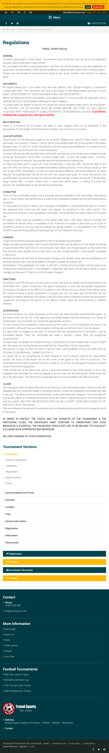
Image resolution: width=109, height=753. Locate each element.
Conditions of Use (59, 743)
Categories (11, 465)
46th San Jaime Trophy (17, 674)
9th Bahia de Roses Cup (27, 29)
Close (88, 7)
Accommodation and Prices (19, 492)
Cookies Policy (88, 743)
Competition (11, 454)
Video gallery (11, 645)
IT (25, 12)
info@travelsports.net (16, 611)
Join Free (9, 656)
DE (30, 12)
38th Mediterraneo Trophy (18, 691)
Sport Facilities (13, 477)
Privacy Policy (74, 743)
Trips (7, 514)
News (7, 639)
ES (6, 12)
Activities (10, 499)
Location (9, 507)
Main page (10, 29)
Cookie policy (98, 7)
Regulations (45, 29)
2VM (32, 746)
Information (11, 535)
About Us (9, 634)
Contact (11, 578)
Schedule (12, 562)
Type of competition (16, 460)
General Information (15, 521)
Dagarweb (23, 746)
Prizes (9, 483)
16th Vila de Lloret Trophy (18, 685)
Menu (54, 17)
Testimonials (12, 542)
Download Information (19, 570)
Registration (11, 528)
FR (18, 12)
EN (12, 12)
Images (8, 651)
